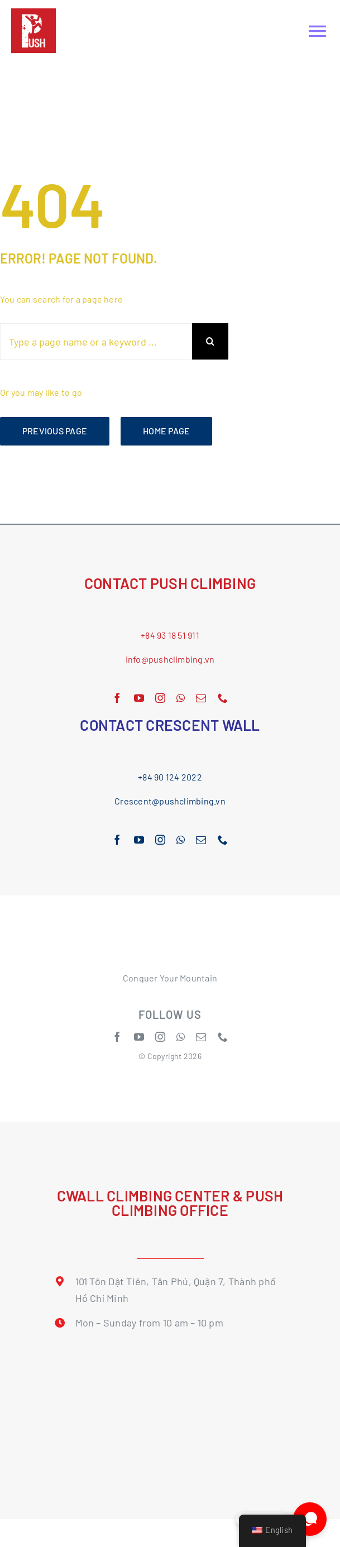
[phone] (223, 698)
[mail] (201, 698)
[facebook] (117, 698)
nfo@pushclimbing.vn (171, 659)
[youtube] (139, 698)
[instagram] (160, 698)
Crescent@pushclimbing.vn (170, 801)
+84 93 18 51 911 (170, 635)
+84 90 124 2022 (170, 777)
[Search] (210, 341)
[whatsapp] (180, 698)
